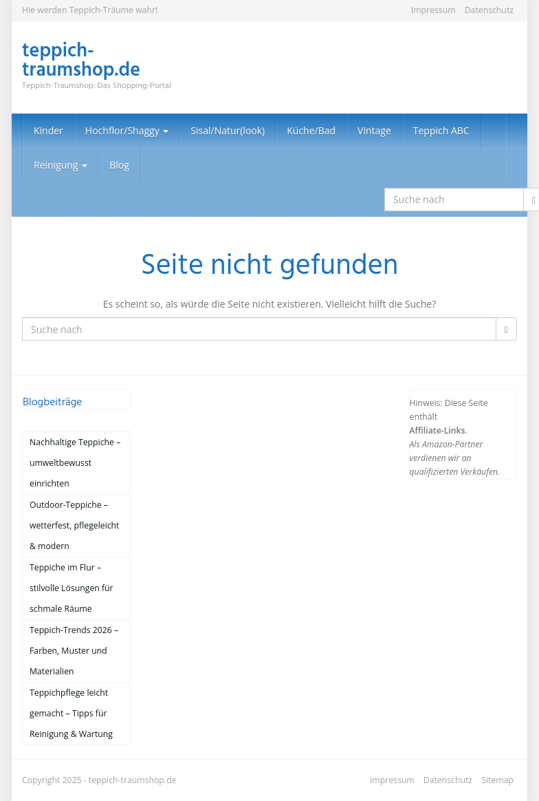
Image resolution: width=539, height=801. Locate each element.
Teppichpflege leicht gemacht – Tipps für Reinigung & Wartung (71, 713)
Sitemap (497, 780)
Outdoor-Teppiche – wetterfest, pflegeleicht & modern (74, 525)
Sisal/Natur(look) (227, 130)
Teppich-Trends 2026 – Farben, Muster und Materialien (74, 650)
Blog (119, 164)
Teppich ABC (441, 130)
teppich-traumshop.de (133, 780)
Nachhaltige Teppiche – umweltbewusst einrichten (75, 462)
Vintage (374, 130)
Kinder (48, 130)
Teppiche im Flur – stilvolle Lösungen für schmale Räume (71, 588)
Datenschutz (489, 10)
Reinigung (60, 164)
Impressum (433, 10)
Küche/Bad (311, 130)
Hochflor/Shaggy (126, 130)
